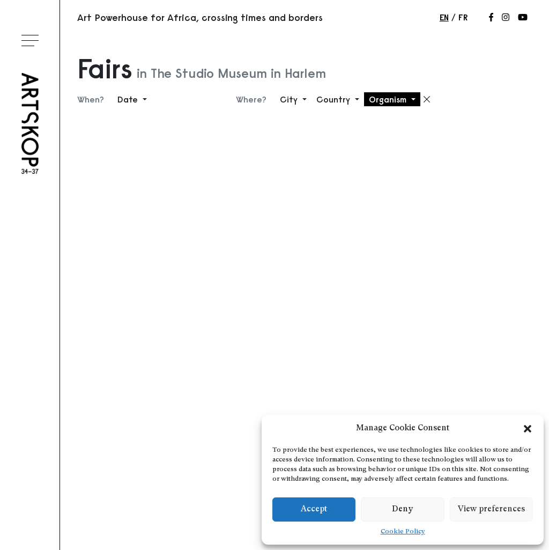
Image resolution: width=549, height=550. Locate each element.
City (290, 99)
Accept (314, 509)
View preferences (491, 509)
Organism (389, 99)
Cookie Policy (403, 532)
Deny (402, 509)
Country (334, 99)
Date (128, 99)
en (444, 17)
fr (463, 17)
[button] (527, 428)
